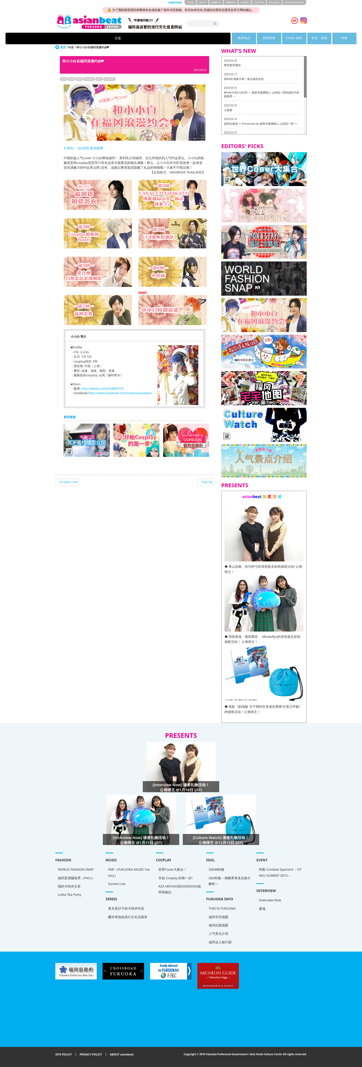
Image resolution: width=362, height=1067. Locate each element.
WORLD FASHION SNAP (76, 869)
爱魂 (262, 908)
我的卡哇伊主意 (69, 886)
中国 (71, 79)
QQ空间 (83, 148)
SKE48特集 (216, 869)
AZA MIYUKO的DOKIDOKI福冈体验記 (179, 889)
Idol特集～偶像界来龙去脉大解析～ (230, 881)
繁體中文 (230, 2)
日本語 (190, 2)
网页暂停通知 (232, 65)
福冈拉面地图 (218, 925)
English (245, 2)
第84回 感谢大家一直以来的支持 (244, 79)
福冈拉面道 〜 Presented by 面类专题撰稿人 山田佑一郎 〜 (260, 123)
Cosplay (89, 79)
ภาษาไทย (259, 2)
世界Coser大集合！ (172, 869)
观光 (99, 79)
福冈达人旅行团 (220, 942)
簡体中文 (216, 2)
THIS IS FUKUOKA (222, 908)
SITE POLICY (63, 1054)
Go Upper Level (68, 482)
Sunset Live (116, 883)
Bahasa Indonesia (294, 2)
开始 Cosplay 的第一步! (175, 878)
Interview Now (270, 900)
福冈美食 (166, 38)
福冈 (79, 79)
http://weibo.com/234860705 (102, 388)
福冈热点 (135, 38)
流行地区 (109, 79)
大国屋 (228, 110)
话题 (103, 38)
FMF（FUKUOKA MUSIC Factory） (129, 872)
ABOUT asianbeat (122, 1054)
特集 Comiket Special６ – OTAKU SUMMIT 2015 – (280, 872)
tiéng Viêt (274, 2)
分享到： (70, 148)
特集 (258, 38)
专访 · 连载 (228, 38)
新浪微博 (96, 148)
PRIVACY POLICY (91, 1054)
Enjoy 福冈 (197, 38)
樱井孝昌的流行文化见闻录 (127, 917)
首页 (63, 47)
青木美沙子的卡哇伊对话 (126, 908)
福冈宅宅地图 (218, 917)
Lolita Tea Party (69, 894)
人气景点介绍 (218, 933)
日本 (63, 79)
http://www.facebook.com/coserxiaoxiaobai (120, 393)
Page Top (207, 482)
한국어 (202, 2)
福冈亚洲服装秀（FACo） (76, 878)
